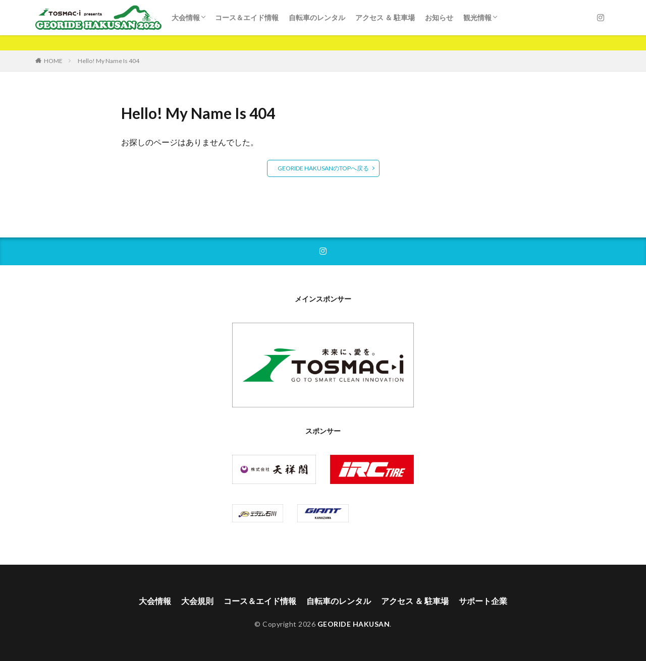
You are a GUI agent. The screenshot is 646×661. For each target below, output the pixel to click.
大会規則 (197, 601)
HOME (53, 61)
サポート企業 (483, 601)
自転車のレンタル (317, 17)
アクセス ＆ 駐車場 (385, 17)
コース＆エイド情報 (247, 17)
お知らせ (439, 17)
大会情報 (186, 17)
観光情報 (477, 17)
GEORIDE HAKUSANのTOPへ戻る (323, 168)
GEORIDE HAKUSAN (353, 624)
